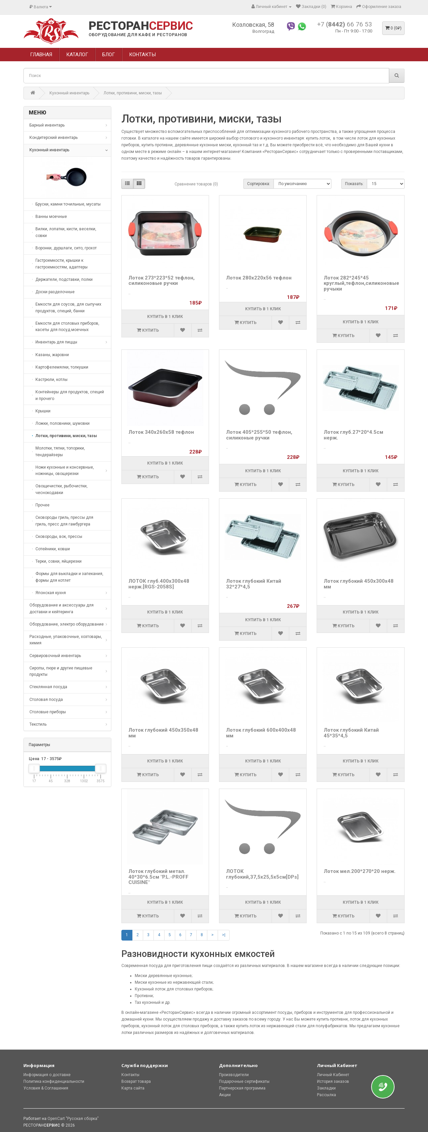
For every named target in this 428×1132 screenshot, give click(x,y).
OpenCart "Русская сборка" (73, 1118)
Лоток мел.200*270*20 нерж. (360, 871)
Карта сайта (132, 1088)
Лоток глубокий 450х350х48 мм (163, 733)
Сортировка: (258, 183)
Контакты (130, 1074)
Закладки (326, 1088)
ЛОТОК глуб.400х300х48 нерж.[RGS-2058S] (158, 584)
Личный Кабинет (333, 1074)
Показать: (354, 183)
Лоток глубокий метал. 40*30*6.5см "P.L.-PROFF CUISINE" (158, 876)
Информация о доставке (47, 1074)
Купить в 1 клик (165, 316)
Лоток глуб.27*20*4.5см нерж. (353, 435)
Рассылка (326, 1095)
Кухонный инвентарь (69, 93)
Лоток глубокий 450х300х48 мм (359, 584)
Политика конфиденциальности (53, 1081)
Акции (225, 1095)
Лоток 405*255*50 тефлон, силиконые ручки (259, 435)
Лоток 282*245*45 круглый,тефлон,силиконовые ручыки (361, 283)
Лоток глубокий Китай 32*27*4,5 (253, 584)
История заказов (333, 1081)
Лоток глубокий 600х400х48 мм (261, 733)
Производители (234, 1074)
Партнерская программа (242, 1088)
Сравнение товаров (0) (196, 184)
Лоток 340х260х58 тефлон (161, 432)
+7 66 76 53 (344, 24)
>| (223, 935)
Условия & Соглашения (45, 1088)
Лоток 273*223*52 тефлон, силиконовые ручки (161, 281)
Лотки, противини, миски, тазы (133, 93)
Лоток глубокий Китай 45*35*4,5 (351, 733)
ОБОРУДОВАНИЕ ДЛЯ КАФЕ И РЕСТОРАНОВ (138, 34)
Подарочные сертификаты (244, 1081)
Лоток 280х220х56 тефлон (259, 278)
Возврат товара (136, 1081)
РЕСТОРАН (141, 26)
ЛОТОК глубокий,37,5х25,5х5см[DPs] (262, 874)
